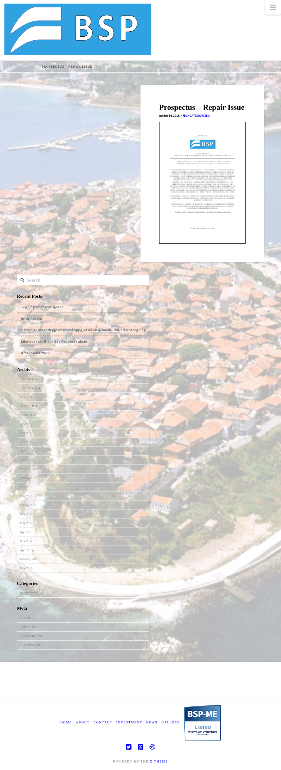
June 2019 (26, 487)
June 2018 (26, 514)
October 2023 (28, 406)
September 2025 (30, 379)
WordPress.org (31, 644)
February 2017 (29, 559)
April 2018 (27, 532)
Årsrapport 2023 (34, 353)
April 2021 (27, 451)
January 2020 (28, 478)
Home (66, 722)
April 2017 (27, 550)
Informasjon (31, 318)
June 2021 (26, 442)
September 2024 (30, 388)
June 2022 (26, 424)
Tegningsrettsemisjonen (42, 307)
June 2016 (26, 568)
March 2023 (27, 415)
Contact (103, 722)
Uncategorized (196, 115)
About (83, 722)
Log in (26, 617)
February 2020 (29, 469)
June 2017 (26, 541)
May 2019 (26, 496)
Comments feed (32, 635)
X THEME (159, 761)
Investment (129, 722)
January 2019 (28, 505)
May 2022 (26, 433)
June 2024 (26, 397)
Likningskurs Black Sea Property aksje (54, 341)
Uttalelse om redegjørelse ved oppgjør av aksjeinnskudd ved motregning (83, 330)
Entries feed (29, 626)
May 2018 (26, 523)
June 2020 (26, 460)
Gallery (170, 722)
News (31, 66)
